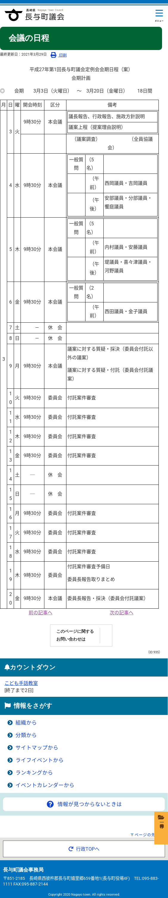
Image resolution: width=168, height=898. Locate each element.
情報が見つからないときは (84, 804)
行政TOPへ (84, 849)
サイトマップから (36, 748)
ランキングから (34, 773)
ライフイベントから (39, 760)
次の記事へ (121, 613)
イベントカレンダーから (44, 785)
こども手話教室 (21, 683)
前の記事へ (40, 613)
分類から (26, 735)
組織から (26, 723)
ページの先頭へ (149, 835)
